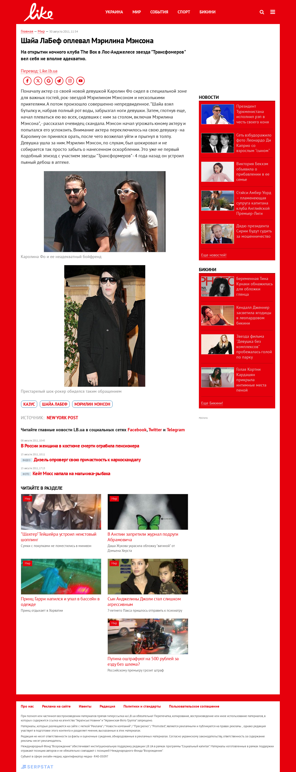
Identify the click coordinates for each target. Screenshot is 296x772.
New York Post (62, 417)
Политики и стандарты (142, 706)
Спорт (184, 12)
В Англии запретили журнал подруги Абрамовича (143, 537)
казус (29, 404)
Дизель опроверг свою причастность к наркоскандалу (81, 459)
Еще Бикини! (212, 403)
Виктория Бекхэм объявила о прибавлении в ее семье (252, 171)
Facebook (137, 430)
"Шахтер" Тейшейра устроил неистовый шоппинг (58, 537)
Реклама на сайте (56, 706)
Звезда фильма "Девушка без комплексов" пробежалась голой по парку (254, 347)
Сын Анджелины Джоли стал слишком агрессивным (144, 601)
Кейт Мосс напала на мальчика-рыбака (65, 473)
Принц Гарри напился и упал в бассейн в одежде (60, 601)
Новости (209, 97)
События (159, 12)
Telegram (176, 430)
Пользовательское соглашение (194, 706)
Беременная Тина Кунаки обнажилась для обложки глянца (254, 286)
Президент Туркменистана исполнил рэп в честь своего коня (252, 114)
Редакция (107, 706)
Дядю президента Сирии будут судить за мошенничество (253, 231)
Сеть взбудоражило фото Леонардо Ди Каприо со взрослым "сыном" (253, 142)
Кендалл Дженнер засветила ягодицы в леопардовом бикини (253, 315)
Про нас (27, 706)
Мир (137, 12)
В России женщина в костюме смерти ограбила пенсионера (80, 446)
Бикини (208, 12)
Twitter (155, 430)
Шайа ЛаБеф (54, 404)
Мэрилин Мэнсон (92, 404)
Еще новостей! (213, 255)
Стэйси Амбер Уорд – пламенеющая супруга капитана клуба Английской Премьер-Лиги (253, 203)
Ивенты (85, 706)
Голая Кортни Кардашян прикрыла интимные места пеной (251, 380)
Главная (27, 31)
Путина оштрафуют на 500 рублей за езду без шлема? (143, 661)
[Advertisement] (60, 650)
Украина (114, 12)
